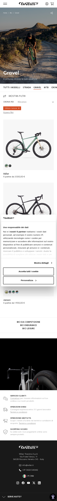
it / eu (28, 476)
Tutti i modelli (11, 88)
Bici (11, 13)
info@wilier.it (26, 465)
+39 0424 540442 (28, 470)
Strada (27, 88)
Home (5, 13)
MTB (46, 88)
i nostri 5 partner (17, 231)
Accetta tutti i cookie (28, 271)
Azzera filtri (8, 113)
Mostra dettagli (41, 263)
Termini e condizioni (18, 412)
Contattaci (15, 398)
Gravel (37, 88)
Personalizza (28, 280)
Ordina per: (8, 102)
